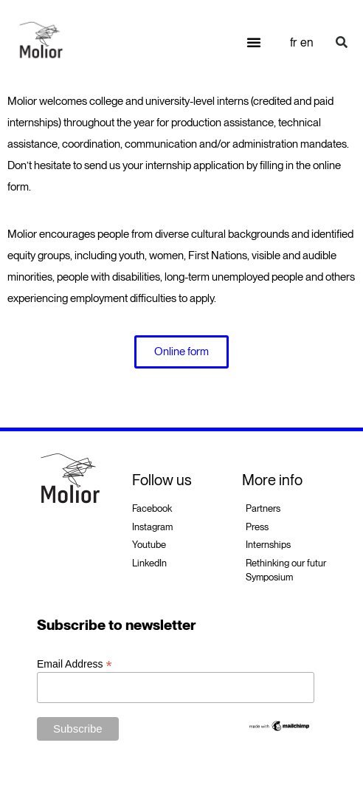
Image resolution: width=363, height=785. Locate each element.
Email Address (74, 663)
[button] (254, 42)
